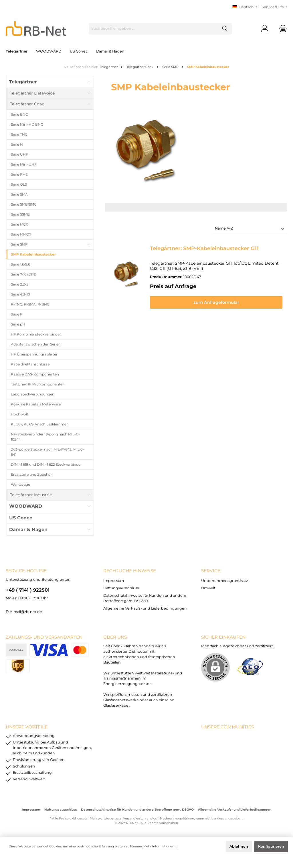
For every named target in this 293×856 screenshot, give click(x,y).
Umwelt (208, 588)
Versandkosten (134, 818)
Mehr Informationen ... (160, 846)
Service (210, 570)
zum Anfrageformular (216, 302)
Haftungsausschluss (121, 588)
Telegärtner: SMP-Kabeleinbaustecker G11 (204, 248)
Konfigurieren (271, 846)
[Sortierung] (250, 229)
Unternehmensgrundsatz (224, 580)
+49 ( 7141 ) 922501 (28, 590)
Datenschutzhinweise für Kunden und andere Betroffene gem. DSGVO (137, 809)
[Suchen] (225, 29)
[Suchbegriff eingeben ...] (154, 29)
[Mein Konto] (264, 29)
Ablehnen (238, 846)
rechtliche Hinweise (129, 570)
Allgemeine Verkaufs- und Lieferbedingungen (145, 608)
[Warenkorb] (281, 29)
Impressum (113, 580)
